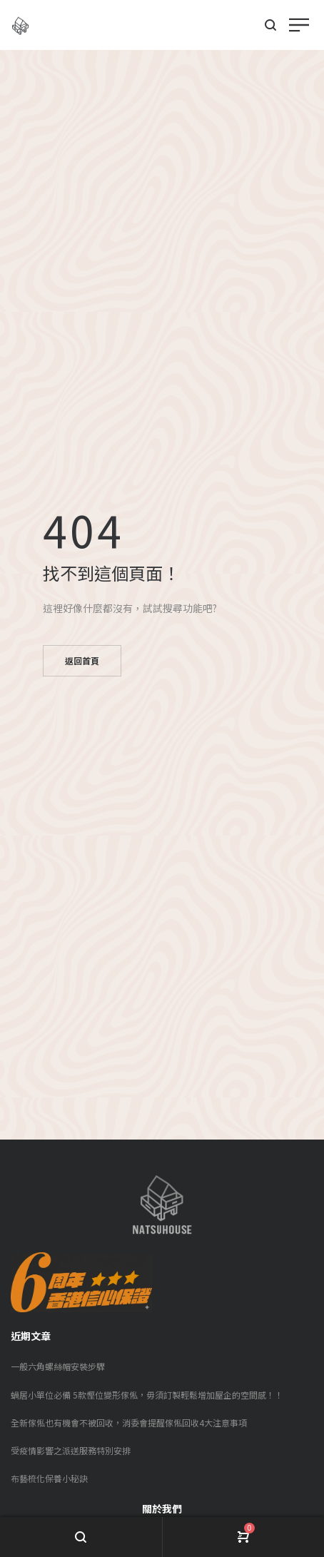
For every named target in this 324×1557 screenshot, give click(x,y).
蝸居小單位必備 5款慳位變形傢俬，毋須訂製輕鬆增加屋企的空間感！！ (147, 1395)
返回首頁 (82, 660)
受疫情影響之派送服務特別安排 (71, 1450)
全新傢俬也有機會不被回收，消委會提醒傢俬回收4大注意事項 (129, 1422)
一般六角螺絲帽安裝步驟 (58, 1366)
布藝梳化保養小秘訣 (49, 1478)
